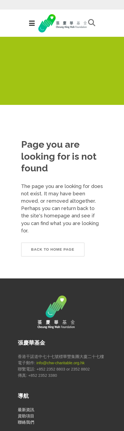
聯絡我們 (26, 422)
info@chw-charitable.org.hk (60, 363)
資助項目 (26, 416)
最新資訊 (26, 410)
